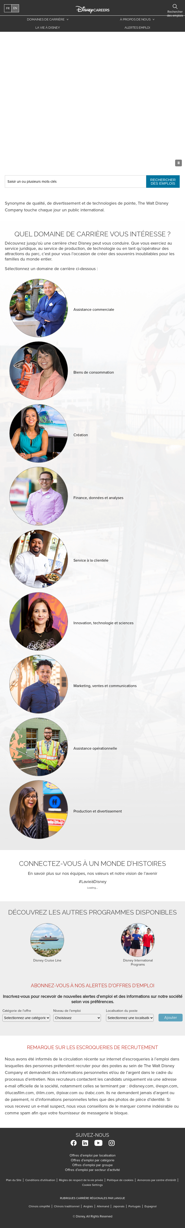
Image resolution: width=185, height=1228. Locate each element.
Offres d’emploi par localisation (93, 1155)
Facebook (74, 1143)
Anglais (89, 1206)
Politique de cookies (120, 1180)
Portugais (135, 1206)
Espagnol (151, 1206)
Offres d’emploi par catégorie (92, 1160)
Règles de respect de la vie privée (81, 1180)
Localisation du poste (122, 1011)
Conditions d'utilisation (40, 1180)
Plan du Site (13, 1180)
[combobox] (130, 1018)
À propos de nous (135, 19)
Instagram (112, 1143)
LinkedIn (85, 1143)
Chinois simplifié (39, 1206)
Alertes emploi (137, 27)
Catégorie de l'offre (16, 1011)
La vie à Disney (47, 29)
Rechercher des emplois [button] (165, 6)
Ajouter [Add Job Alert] (170, 1017)
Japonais (119, 1206)
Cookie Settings (92, 1185)
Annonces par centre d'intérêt (156, 1180)
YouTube (98, 1143)
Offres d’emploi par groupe (92, 1165)
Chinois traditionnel (66, 1206)
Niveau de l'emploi (67, 1011)
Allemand (104, 1206)
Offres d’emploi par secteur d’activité (92, 1170)
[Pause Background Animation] (178, 163)
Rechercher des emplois (163, 181)
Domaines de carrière (46, 19)
